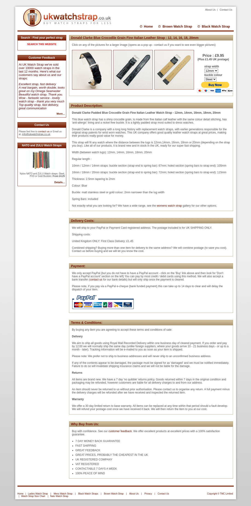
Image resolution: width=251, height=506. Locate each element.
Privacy (148, 493)
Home (148, 26)
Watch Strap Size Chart (33, 496)
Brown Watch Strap (177, 26)
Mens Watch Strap (63, 493)
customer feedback (120, 431)
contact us (43, 131)
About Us (210, 9)
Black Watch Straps (88, 493)
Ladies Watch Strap (38, 493)
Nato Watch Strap (59, 496)
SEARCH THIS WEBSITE (42, 44)
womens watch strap (169, 205)
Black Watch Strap (216, 26)
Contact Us (226, 9)
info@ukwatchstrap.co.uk (36, 134)
